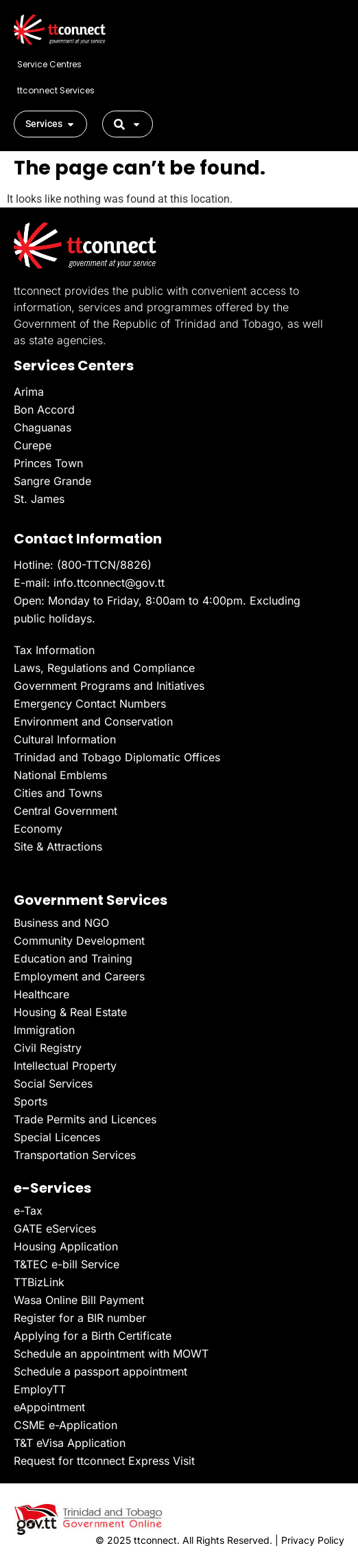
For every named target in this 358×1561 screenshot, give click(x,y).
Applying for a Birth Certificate (92, 1336)
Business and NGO (61, 923)
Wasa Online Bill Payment (79, 1300)
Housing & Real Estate (70, 1012)
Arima (29, 391)
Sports (30, 1101)
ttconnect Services (56, 90)
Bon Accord (44, 409)
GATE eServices (55, 1228)
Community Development (79, 940)
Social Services (53, 1083)
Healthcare (41, 994)
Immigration (44, 1030)
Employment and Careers (79, 976)
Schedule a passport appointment (100, 1371)
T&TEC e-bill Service (66, 1264)
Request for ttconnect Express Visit (104, 1461)
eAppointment (49, 1407)
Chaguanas (42, 427)
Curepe (32, 445)
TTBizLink (39, 1282)
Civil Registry (48, 1048)
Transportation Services (75, 1155)
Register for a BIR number (80, 1318)
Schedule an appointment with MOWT (111, 1353)
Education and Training (73, 958)
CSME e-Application (65, 1425)
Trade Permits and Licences (85, 1119)
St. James (39, 499)
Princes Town (48, 463)
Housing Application (66, 1246)
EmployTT (40, 1389)
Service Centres (49, 64)
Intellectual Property (65, 1066)
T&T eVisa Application (70, 1443)
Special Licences (57, 1137)
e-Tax (28, 1210)
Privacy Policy (312, 1540)
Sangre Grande (52, 481)
